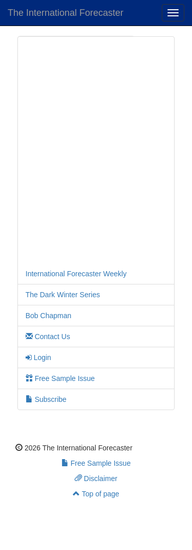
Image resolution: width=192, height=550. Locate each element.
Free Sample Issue (60, 378)
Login (38, 357)
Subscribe (46, 399)
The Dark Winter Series (63, 295)
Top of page (96, 494)
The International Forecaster (65, 13)
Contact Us (48, 336)
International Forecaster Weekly (76, 274)
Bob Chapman (49, 316)
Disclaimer (96, 478)
